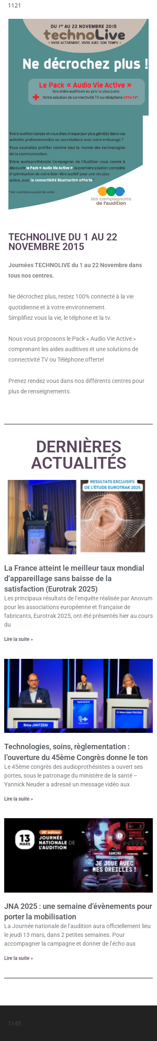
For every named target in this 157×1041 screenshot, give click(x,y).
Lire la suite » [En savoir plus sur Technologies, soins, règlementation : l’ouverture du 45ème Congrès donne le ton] (18, 799)
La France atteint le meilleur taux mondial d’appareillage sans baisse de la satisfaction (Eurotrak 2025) (74, 578)
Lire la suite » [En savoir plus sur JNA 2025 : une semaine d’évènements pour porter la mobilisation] (18, 958)
